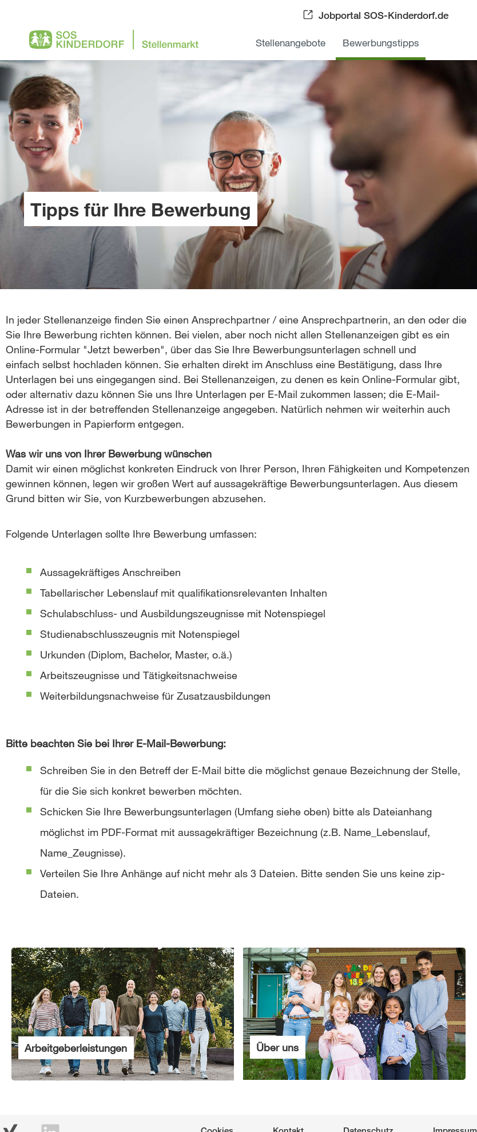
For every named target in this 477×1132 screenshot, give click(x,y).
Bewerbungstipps (381, 43)
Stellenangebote (290, 43)
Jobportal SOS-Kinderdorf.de (383, 15)
